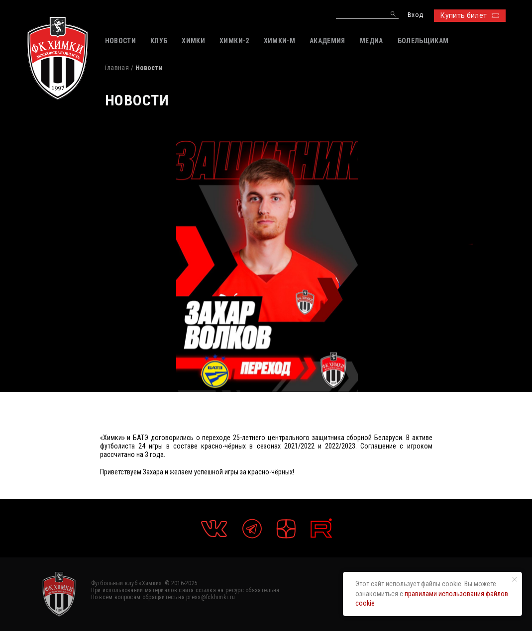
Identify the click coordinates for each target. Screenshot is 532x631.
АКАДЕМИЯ (327, 41)
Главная (117, 68)
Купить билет (469, 15)
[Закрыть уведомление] (515, 579)
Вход (415, 15)
